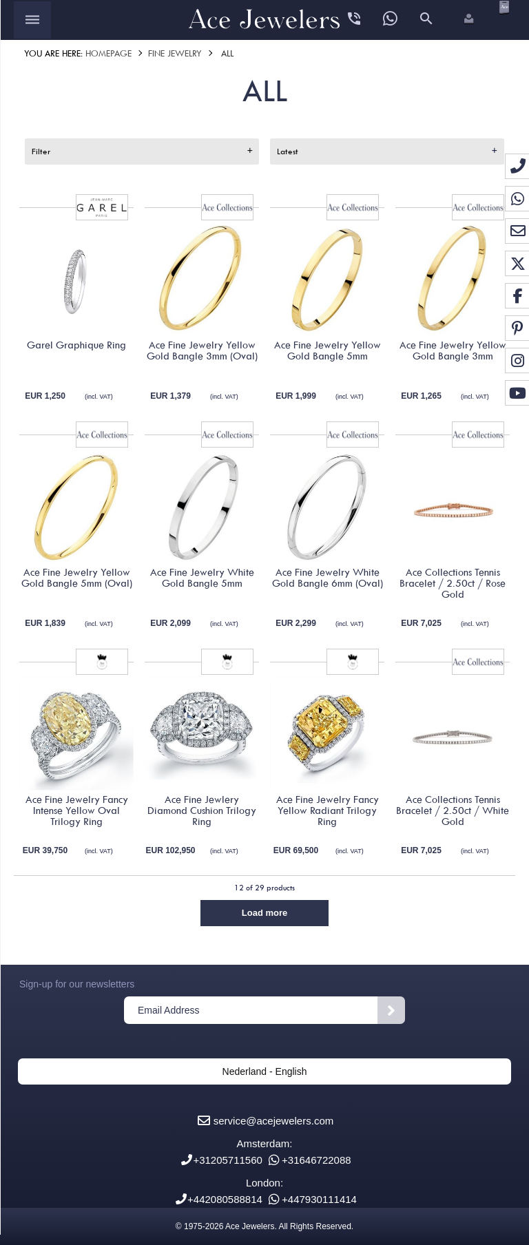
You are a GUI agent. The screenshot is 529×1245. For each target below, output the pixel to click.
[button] (467, 20)
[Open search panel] (426, 20)
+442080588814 (224, 1199)
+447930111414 (319, 1199)
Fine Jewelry (175, 53)
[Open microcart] (502, 7)
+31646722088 (316, 1160)
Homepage (108, 53)
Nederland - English (264, 1071)
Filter (41, 151)
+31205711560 (227, 1160)
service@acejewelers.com (273, 1121)
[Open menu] (32, 20)
